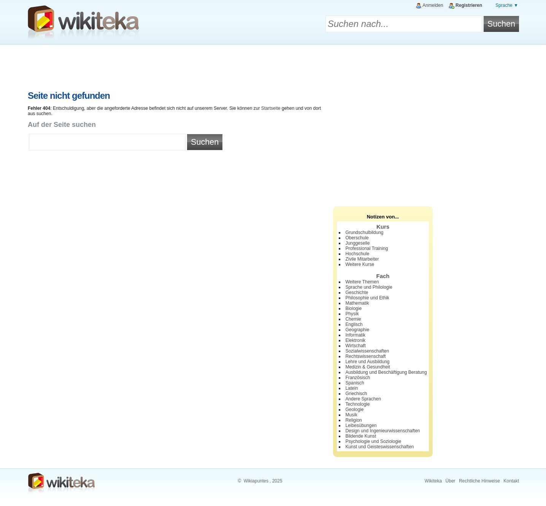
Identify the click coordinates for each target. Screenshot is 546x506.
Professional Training (366, 248)
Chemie (353, 319)
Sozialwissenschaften (367, 351)
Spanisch (354, 383)
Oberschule (356, 237)
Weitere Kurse (359, 264)
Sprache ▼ (506, 5)
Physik (352, 313)
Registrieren (469, 5)
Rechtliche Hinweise (479, 481)
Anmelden (432, 5)
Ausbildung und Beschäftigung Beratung (386, 372)
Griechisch (356, 393)
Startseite (271, 108)
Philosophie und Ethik (367, 297)
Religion (353, 420)
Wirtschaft (355, 345)
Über (451, 481)
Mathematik (357, 303)
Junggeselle (357, 243)
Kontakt (511, 481)
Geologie (354, 409)
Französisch (357, 377)
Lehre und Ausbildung (367, 361)
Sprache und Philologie (368, 287)
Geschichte (356, 292)
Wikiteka (433, 481)
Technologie (357, 404)
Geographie (357, 329)
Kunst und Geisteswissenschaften (379, 446)
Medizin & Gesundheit (367, 367)
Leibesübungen (360, 425)
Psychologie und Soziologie (373, 441)
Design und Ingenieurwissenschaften (382, 430)
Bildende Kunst (360, 436)
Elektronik (355, 340)
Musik (351, 414)
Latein (351, 388)
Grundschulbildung (364, 232)
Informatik (355, 335)
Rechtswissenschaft (365, 356)
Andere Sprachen (363, 399)
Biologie (353, 308)
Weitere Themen (362, 282)
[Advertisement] (273, 66)
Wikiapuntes (256, 481)
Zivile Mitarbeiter (362, 259)
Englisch (353, 324)
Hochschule (357, 253)
